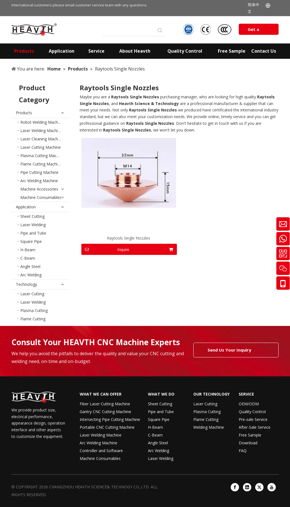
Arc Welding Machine (39, 180)
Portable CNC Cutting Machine (107, 427)
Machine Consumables (40, 197)
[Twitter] (259, 487)
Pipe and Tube (33, 233)
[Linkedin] (247, 487)
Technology (26, 284)
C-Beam (27, 258)
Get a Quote (254, 30)
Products (24, 112)
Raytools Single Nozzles (128, 238)
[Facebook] (235, 487)
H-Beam (27, 249)
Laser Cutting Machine (40, 147)
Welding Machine (208, 427)
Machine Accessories (39, 189)
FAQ (243, 450)
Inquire (105, 249)
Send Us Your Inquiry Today (229, 352)
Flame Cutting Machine (41, 164)
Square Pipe (31, 241)
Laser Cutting (32, 293)
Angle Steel (30, 266)
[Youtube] (271, 487)
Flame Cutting (32, 318)
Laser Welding (33, 224)
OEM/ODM (249, 403)
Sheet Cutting (32, 216)
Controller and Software (101, 450)
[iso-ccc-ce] (208, 29)
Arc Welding (31, 274)
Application (26, 206)
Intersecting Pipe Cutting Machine (110, 419)
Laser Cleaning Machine (41, 139)
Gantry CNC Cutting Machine (105, 411)
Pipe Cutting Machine (39, 172)
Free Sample (250, 435)
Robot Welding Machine (41, 122)
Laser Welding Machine (41, 130)
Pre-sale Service (253, 419)
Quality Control (252, 411)
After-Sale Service (254, 427)
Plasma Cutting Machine (42, 155)
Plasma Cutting (34, 310)
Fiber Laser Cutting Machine (105, 403)
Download (248, 442)
